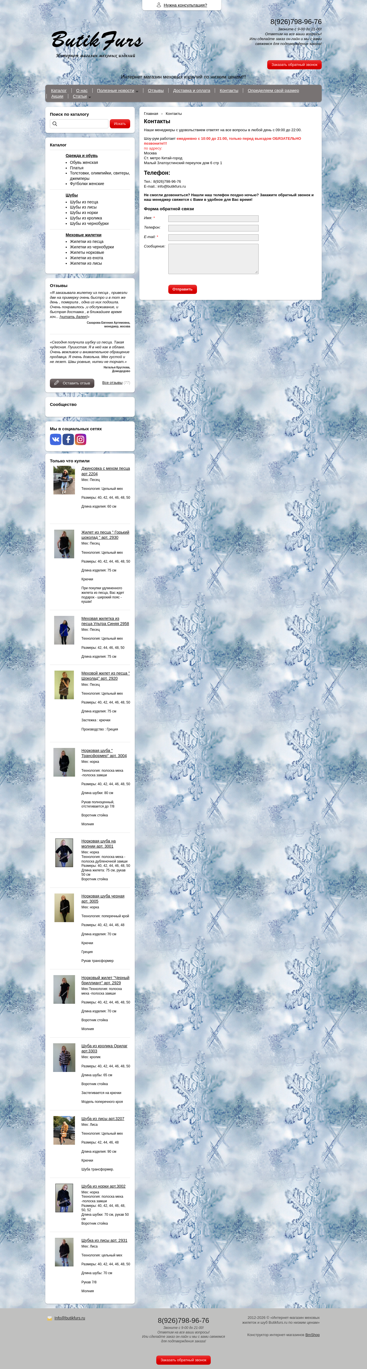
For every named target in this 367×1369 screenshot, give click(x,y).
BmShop (312, 1335)
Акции (57, 96)
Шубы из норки (84, 212)
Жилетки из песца (87, 241)
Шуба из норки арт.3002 (103, 1186)
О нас (82, 90)
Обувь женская (84, 162)
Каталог (59, 90)
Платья (76, 168)
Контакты (229, 90)
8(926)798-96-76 (296, 21)
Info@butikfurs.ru (69, 1318)
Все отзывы (112, 382)
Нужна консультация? (185, 5)
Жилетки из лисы (86, 263)
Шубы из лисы (83, 207)
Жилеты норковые (87, 252)
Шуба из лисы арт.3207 (102, 1118)
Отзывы (156, 90)
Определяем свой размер (273, 90)
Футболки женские (87, 183)
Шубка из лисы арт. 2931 (104, 1240)
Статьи (80, 96)
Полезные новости (115, 90)
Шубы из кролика (86, 218)
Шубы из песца (84, 202)
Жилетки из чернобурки (92, 247)
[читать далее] (73, 317)
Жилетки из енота (86, 258)
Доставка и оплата (191, 90)
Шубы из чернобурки (89, 223)
